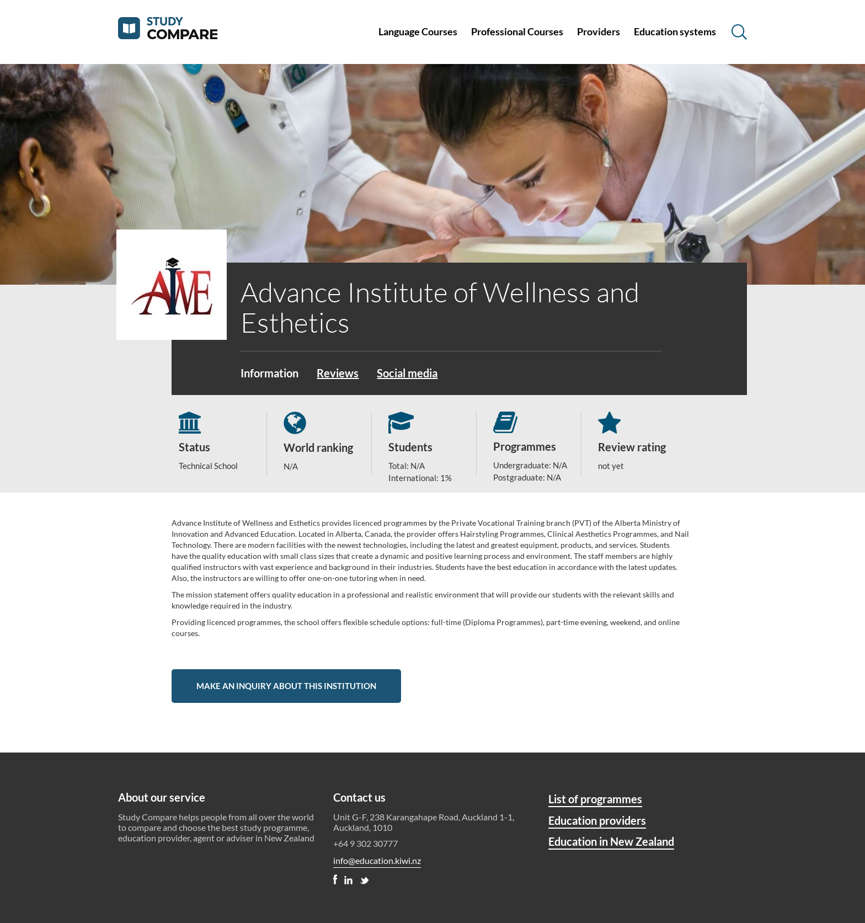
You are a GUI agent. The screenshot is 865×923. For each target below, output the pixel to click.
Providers (598, 31)
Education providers (597, 820)
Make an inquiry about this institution (286, 686)
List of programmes (595, 798)
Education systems (675, 31)
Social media (407, 373)
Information (269, 373)
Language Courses (417, 31)
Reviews (338, 373)
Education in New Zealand (611, 841)
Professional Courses (517, 31)
